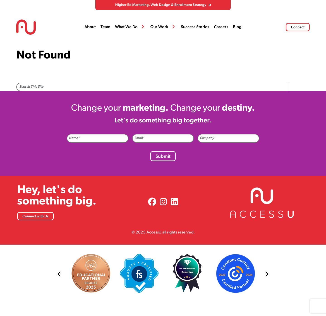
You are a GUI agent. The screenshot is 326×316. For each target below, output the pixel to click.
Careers (221, 27)
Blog (237, 27)
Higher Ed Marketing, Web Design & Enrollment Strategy (160, 5)
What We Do (126, 27)
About (90, 27)
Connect (297, 27)
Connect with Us (35, 216)
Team (105, 27)
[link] (152, 203)
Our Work (159, 27)
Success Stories (195, 27)
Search (298, 87)
